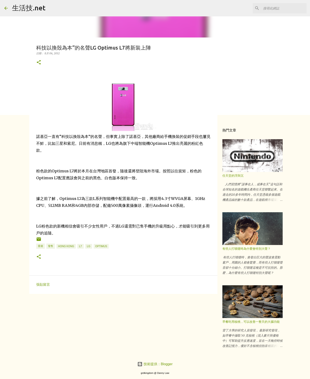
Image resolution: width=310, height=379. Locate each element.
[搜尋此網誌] (284, 8)
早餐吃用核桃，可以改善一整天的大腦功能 (251, 321)
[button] (38, 63)
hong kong (66, 246)
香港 (40, 246)
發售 (50, 246)
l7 (80, 246)
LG (88, 246)
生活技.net (28, 8)
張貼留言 (43, 284)
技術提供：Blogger (155, 364)
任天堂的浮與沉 (232, 175)
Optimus (101, 246)
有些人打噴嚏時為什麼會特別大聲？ (246, 248)
